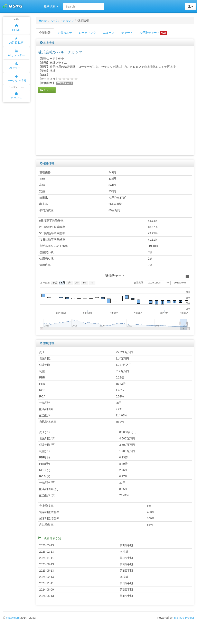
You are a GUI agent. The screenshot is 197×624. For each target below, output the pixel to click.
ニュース (108, 32)
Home (43, 20)
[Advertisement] (72, 123)
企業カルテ (65, 32)
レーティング (87, 32)
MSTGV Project (184, 617)
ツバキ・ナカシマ (62, 20)
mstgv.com (13, 617)
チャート (127, 32)
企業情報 (45, 32)
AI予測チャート (153, 33)
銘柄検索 (51, 6)
